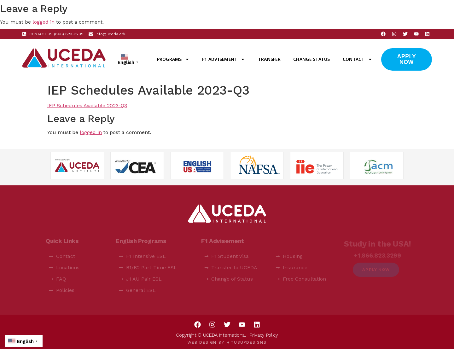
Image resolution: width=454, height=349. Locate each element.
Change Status (311, 59)
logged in (43, 22)
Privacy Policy (264, 335)
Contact (357, 59)
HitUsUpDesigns (246, 342)
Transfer (269, 59)
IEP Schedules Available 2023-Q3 (87, 105)
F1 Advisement (223, 59)
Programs (173, 59)
